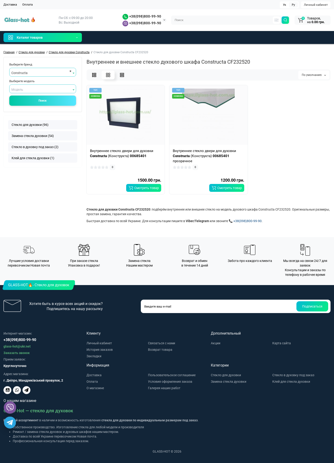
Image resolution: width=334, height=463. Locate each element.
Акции (215, 343)
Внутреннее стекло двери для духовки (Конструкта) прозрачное (204, 156)
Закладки (94, 356)
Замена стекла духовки (228, 381)
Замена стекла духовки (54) (33, 136)
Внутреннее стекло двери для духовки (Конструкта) (121, 153)
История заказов (100, 349)
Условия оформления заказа (170, 381)
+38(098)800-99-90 (141, 16)
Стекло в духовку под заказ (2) (35, 147)
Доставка (10, 4)
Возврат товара (160, 349)
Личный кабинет (316, 4)
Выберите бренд (20, 64)
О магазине (95, 388)
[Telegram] (10, 422)
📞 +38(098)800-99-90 (245, 221)
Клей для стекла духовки (291, 381)
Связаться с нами (161, 343)
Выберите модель (22, 81)
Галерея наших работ (164, 388)
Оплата (27, 4)
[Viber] (10, 407)
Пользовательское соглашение (172, 375)
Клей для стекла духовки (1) (33, 158)
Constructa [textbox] (19, 73)
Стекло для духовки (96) (30, 125)
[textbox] (43, 89)
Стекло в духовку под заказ (293, 375)
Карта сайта (281, 343)
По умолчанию (314, 75)
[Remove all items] (69, 71)
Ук (284, 4)
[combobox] (42, 72)
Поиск (43, 100)
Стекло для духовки (226, 375)
